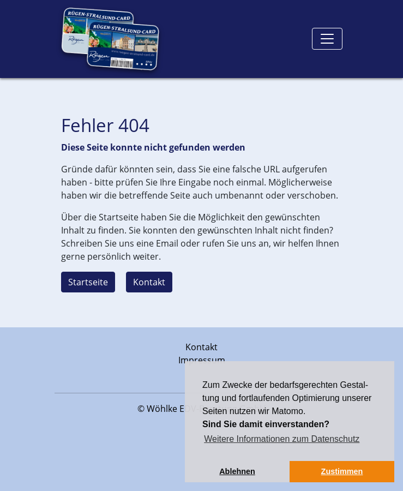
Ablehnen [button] (237, 471)
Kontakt (149, 282)
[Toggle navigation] (327, 39)
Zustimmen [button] (342, 471)
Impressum (201, 360)
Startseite (88, 282)
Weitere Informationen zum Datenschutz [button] (281, 439)
